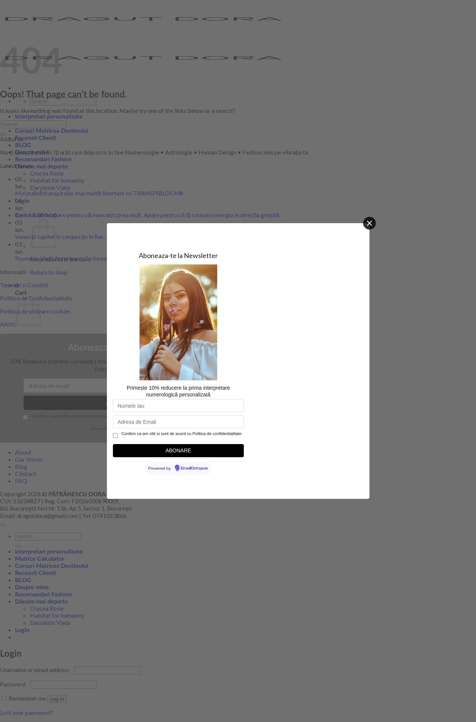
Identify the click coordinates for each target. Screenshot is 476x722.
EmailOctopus (194, 468)
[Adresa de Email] (178, 421)
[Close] (369, 223)
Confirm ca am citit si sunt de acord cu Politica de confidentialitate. (182, 433)
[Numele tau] (178, 405)
